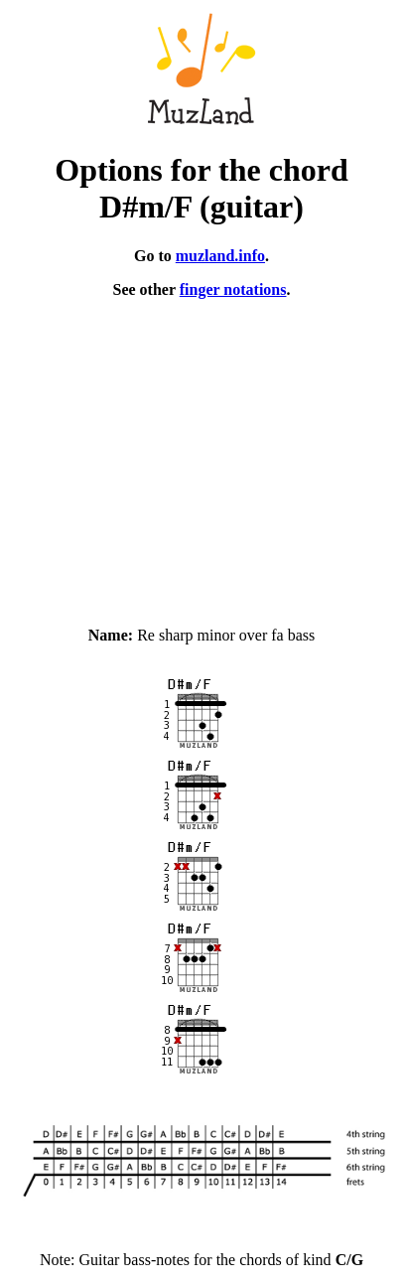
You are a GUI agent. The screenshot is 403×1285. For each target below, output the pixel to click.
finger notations (233, 289)
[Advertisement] (201, 454)
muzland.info (220, 255)
